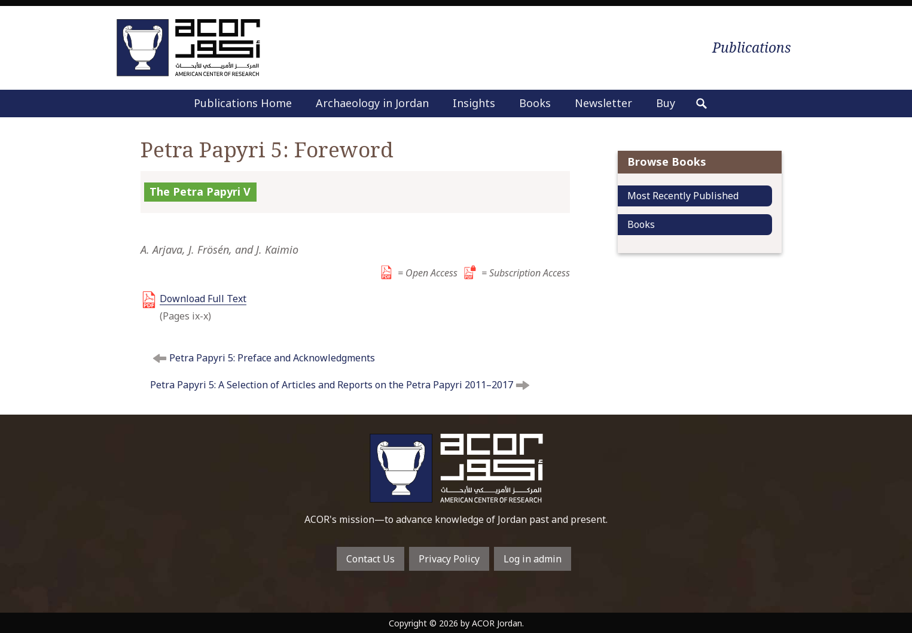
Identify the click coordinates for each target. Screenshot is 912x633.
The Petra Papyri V (200, 191)
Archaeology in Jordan (372, 103)
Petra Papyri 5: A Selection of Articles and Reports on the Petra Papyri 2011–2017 (331, 384)
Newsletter (603, 103)
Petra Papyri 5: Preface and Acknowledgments (272, 357)
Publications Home (243, 103)
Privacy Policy (449, 558)
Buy (665, 103)
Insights (474, 103)
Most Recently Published (683, 195)
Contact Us (370, 558)
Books (535, 103)
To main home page (456, 468)
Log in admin (533, 558)
